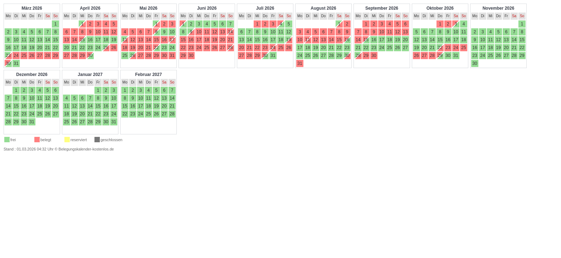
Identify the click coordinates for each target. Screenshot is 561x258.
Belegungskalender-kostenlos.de (86, 149)
